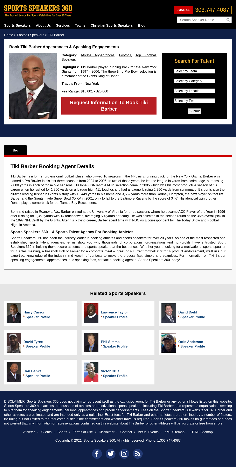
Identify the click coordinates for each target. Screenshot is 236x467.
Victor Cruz (110, 371)
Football (125, 55)
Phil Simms (110, 342)
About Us (43, 25)
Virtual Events (148, 432)
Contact (126, 432)
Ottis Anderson (190, 342)
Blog (141, 25)
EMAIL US (183, 10)
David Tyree (33, 342)
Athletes (29, 432)
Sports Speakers (17, 25)
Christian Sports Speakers (112, 25)
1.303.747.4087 (169, 440)
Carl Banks (32, 371)
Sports (62, 432)
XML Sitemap (174, 432)
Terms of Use (83, 432)
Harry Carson (34, 312)
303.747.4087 (212, 10)
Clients (46, 432)
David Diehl (187, 312)
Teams (80, 25)
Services (63, 25)
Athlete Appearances (97, 55)
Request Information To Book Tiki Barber (109, 106)
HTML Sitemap (201, 432)
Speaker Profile (38, 317)
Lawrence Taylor (114, 312)
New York (92, 83)
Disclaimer (106, 432)
